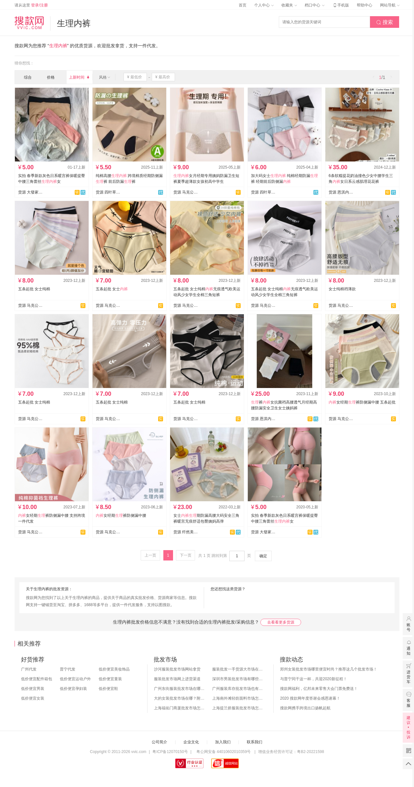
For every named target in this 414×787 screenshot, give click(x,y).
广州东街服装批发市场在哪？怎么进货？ (180, 688)
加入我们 (223, 742)
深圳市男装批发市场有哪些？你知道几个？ (238, 679)
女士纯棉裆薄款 (342, 289)
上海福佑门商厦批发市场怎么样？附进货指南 (180, 708)
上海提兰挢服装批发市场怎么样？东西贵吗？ (238, 708)
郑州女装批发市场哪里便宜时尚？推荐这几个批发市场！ (328, 669)
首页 (242, 5)
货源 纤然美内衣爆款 (185, 532)
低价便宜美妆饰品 (114, 669)
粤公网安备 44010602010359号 (223, 751)
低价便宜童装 (110, 679)
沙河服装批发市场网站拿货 (177, 669)
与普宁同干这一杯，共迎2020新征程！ (313, 679)
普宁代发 (67, 669)
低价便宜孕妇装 (73, 688)
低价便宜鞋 (108, 688)
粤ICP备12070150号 (170, 751)
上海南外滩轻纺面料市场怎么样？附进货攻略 (238, 698)
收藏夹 (289, 5)
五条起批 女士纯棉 (34, 289)
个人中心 (264, 5)
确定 (263, 556)
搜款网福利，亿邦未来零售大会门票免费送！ (319, 688)
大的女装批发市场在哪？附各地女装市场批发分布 (180, 698)
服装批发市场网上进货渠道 (177, 679)
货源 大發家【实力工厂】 (30, 192)
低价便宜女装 (32, 698)
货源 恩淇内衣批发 (341, 192)
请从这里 (31, 5)
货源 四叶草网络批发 (108, 192)
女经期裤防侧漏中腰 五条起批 (362, 402)
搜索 (384, 22)
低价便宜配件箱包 (36, 679)
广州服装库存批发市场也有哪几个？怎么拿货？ (238, 688)
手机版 (340, 5)
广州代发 (29, 669)
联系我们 (254, 742)
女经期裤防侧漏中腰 (121, 515)
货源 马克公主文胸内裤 (185, 192)
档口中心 (314, 5)
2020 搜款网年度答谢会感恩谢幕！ (310, 698)
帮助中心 (364, 5)
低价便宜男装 (32, 688)
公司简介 (159, 742)
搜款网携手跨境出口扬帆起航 (305, 708)
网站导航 (389, 5)
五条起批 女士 (112, 289)
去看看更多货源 (280, 622)
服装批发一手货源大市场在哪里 (238, 669)
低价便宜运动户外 (75, 679)
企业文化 (191, 742)
